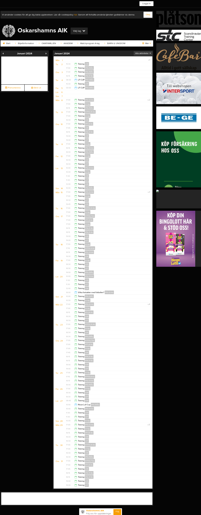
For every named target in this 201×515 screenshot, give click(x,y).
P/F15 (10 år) (90, 112)
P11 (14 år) (89, 312)
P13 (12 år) (89, 100)
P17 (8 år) (89, 124)
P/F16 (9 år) (89, 248)
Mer (146, 43)
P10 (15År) (89, 68)
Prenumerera (12, 87)
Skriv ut (36, 87)
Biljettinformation (24, 43)
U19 (86, 64)
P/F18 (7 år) (89, 216)
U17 (86, 140)
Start (6, 43)
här (75, 14)
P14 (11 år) (89, 76)
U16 (86, 120)
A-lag (87, 104)
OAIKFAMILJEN (47, 43)
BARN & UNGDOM (114, 43)
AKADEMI (67, 43)
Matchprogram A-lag (88, 43)
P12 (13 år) (89, 148)
